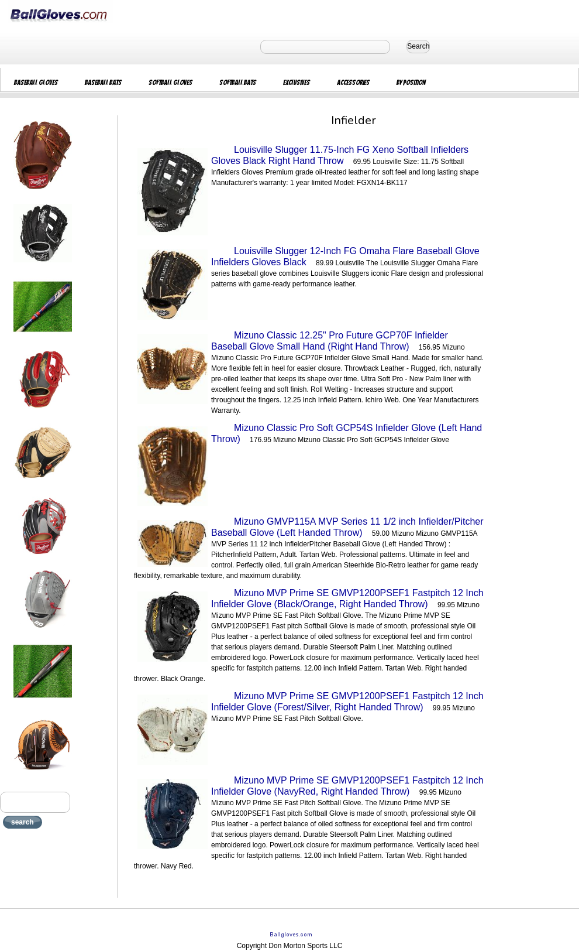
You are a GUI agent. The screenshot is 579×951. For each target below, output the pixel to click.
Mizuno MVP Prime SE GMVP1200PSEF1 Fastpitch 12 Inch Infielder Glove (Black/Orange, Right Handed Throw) (347, 598)
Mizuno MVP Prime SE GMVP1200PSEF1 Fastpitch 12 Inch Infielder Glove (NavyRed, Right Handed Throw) (347, 785)
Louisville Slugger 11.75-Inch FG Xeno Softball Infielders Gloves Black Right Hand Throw (339, 155)
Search (418, 46)
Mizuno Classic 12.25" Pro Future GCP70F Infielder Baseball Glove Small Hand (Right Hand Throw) (329, 340)
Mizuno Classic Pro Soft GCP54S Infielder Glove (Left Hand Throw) (346, 433)
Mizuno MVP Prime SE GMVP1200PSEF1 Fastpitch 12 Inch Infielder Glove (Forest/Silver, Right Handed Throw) (347, 701)
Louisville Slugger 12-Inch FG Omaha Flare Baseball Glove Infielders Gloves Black (345, 256)
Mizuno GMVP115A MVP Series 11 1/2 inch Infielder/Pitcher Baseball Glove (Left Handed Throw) (347, 527)
